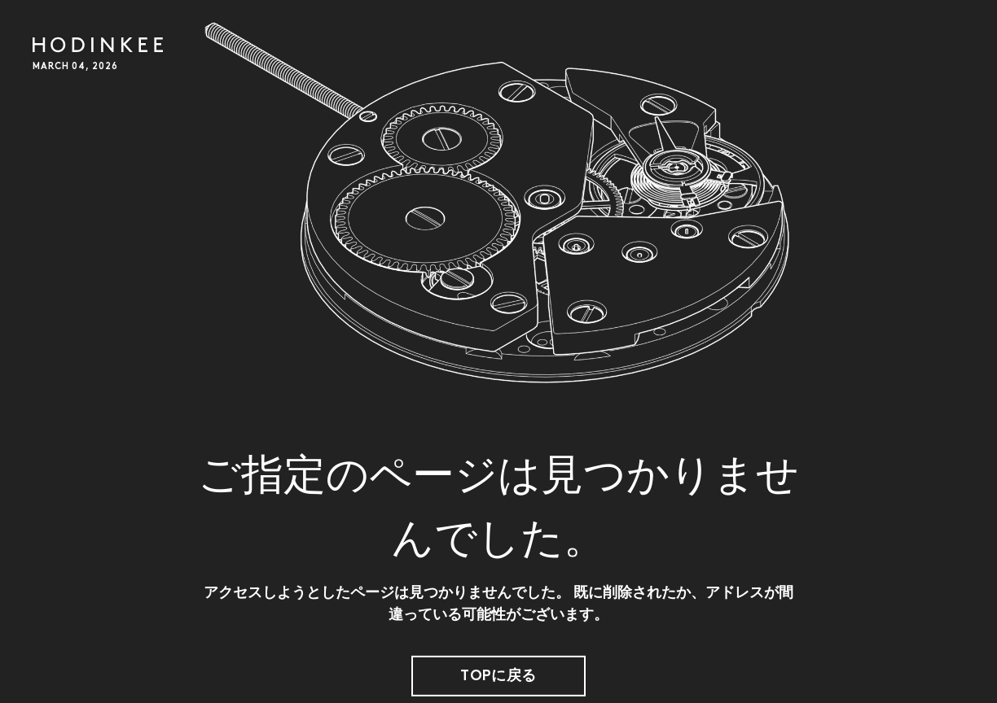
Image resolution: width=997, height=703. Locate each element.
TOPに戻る (498, 676)
